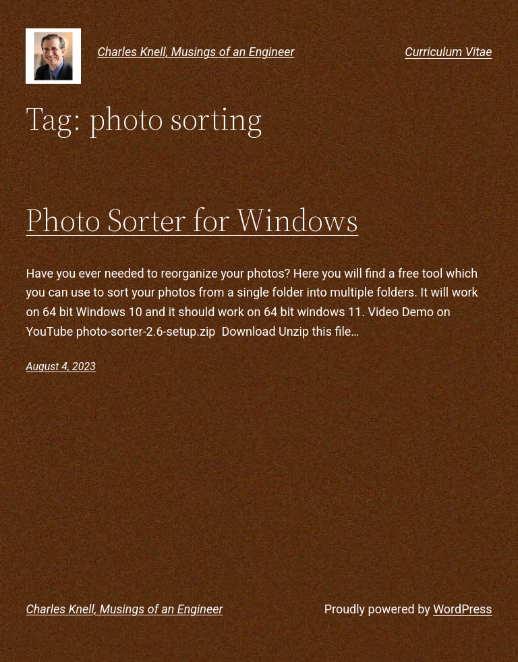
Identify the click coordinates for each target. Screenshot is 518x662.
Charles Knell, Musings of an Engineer (195, 52)
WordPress (462, 609)
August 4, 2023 (60, 366)
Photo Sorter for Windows (192, 220)
